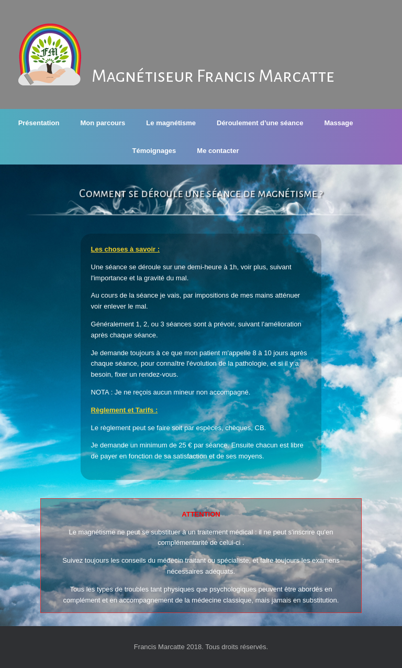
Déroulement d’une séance (260, 123)
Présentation (39, 123)
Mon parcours (102, 123)
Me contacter (218, 151)
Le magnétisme (171, 123)
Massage (338, 123)
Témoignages (154, 151)
